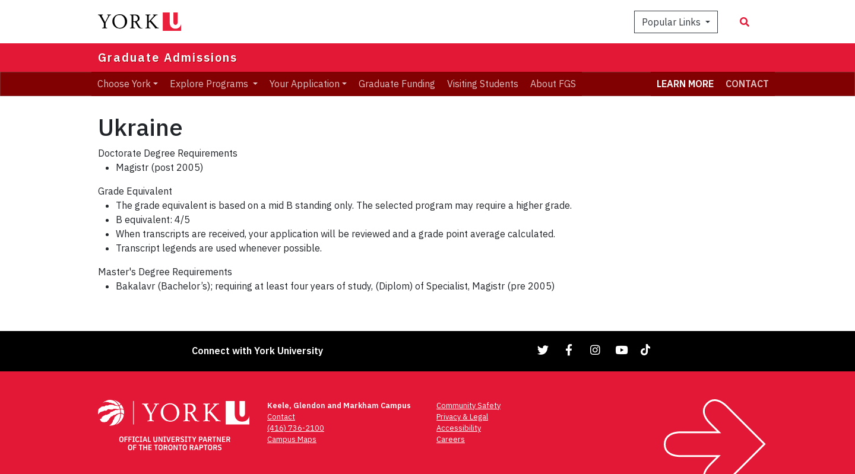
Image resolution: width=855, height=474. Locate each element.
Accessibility (458, 428)
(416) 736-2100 (295, 428)
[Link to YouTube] (621, 350)
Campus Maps (291, 439)
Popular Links (672, 22)
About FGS (553, 84)
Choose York (124, 84)
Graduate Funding (397, 84)
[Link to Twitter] (543, 350)
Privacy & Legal (462, 417)
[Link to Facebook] (569, 350)
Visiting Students (482, 84)
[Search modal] (744, 22)
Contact (281, 417)
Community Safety (468, 405)
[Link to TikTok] (647, 350)
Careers (450, 439)
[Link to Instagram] (595, 350)
